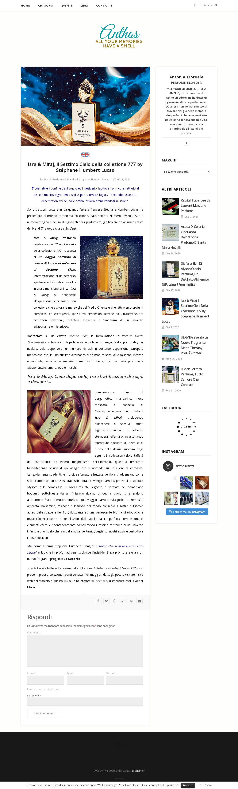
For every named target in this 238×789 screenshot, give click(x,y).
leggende (90, 320)
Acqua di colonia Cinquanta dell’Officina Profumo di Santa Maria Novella (184, 237)
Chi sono (45, 5)
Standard (72, 179)
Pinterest (131, 601)
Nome (31, 673)
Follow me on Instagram (187, 512)
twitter (106, 601)
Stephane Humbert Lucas (94, 179)
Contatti (104, 5)
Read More (205, 785)
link (66, 581)
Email (70, 673)
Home (25, 5)
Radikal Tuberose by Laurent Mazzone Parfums (195, 205)
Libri (84, 5)
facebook (98, 601)
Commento (34, 632)
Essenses (101, 581)
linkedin (123, 601)
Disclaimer (138, 771)
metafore (73, 320)
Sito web (111, 673)
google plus (115, 601)
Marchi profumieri (55, 179)
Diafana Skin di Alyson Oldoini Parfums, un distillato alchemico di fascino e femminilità (185, 274)
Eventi (66, 5)
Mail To (139, 601)
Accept (188, 785)
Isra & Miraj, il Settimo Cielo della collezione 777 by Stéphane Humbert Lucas (185, 311)
